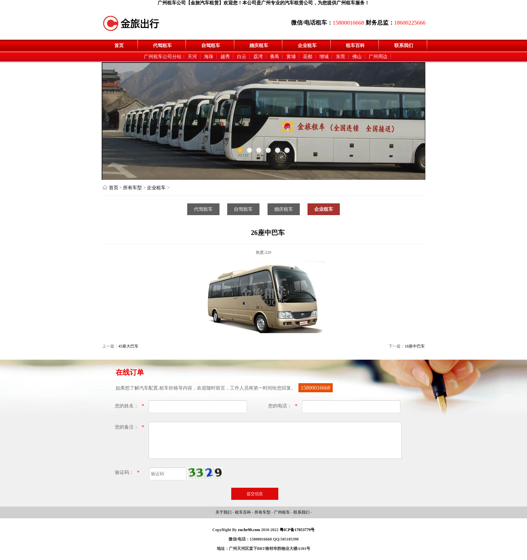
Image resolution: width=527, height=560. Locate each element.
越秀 (225, 56)
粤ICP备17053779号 (297, 529)
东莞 (340, 56)
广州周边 (378, 56)
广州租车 (282, 512)
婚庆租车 (258, 45)
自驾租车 (210, 45)
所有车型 (132, 187)
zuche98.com (249, 529)
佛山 (357, 56)
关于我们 (224, 512)
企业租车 (307, 45)
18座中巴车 (415, 346)
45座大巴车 (128, 346)
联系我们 (403, 45)
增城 (324, 56)
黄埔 (291, 56)
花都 (307, 56)
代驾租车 (162, 45)
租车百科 (355, 45)
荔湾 (258, 56)
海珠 (208, 56)
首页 (119, 45)
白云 (241, 56)
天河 (192, 56)
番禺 (274, 56)
